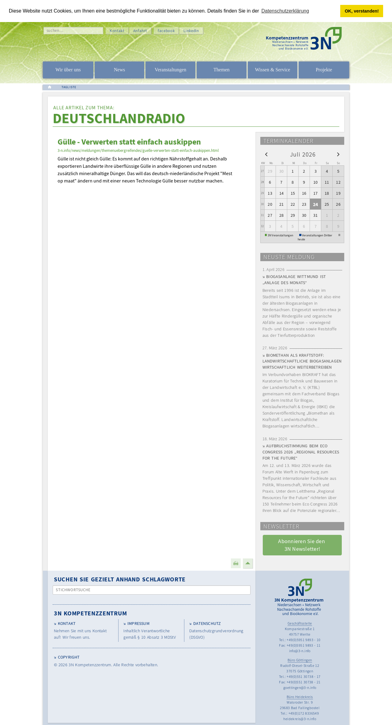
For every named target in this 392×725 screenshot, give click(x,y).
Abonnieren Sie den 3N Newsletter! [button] (302, 545)
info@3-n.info (300, 650)
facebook (166, 30)
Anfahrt (140, 30)
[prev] (266, 154)
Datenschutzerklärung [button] (285, 10)
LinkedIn (191, 30)
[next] (338, 154)
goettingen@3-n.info (299, 687)
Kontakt (117, 30)
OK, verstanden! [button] (362, 11)
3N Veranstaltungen (280, 235)
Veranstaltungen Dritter (317, 235)
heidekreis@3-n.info (299, 718)
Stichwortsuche (73, 589)
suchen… (55, 30)
